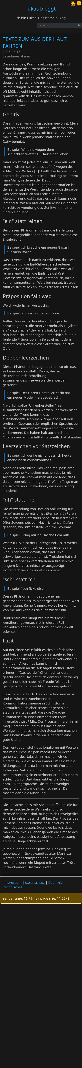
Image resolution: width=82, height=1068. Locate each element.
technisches (13, 887)
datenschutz (35, 882)
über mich (56, 882)
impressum (12, 882)
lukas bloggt (41, 8)
